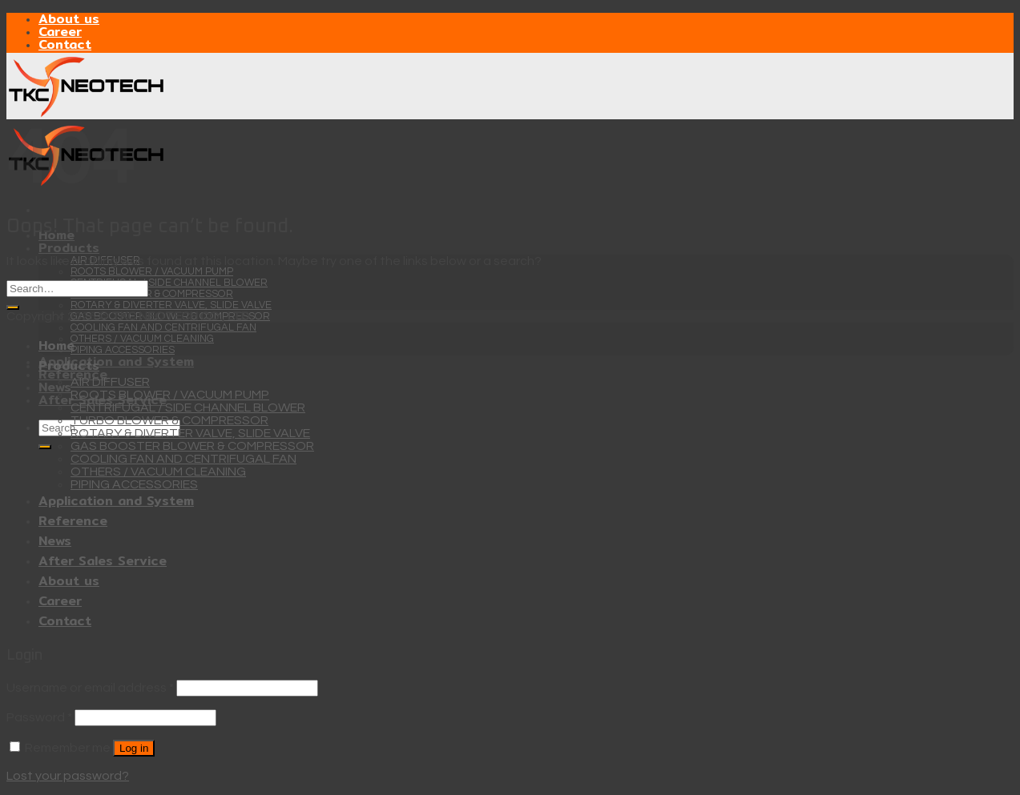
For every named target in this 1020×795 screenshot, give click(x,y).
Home (56, 345)
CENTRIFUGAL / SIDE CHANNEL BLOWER (169, 282)
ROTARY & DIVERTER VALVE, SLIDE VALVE (171, 305)
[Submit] (44, 446)
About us (68, 19)
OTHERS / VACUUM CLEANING (142, 338)
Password (39, 717)
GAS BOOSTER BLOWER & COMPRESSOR (192, 446)
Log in (133, 748)
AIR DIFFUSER (110, 381)
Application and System (116, 361)
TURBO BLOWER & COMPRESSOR (152, 293)
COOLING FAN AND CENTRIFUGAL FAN (163, 327)
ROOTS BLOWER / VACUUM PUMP (152, 271)
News (54, 387)
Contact (64, 44)
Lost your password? (67, 775)
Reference (72, 521)
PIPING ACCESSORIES (123, 349)
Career (60, 32)
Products (68, 248)
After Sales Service (102, 561)
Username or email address (90, 687)
